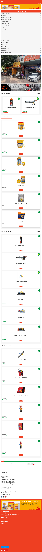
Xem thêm (39, 93)
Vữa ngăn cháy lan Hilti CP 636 (21, 431)
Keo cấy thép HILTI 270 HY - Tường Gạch (21, 335)
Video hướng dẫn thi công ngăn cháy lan (8, 484)
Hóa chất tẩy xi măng (5, 38)
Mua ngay (5, 112)
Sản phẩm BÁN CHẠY (5, 93)
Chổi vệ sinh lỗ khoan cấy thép (21, 281)
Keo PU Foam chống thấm (6, 52)
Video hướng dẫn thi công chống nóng (7, 483)
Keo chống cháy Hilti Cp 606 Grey (21, 359)
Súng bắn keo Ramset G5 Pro (30, 107)
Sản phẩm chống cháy (5, 48)
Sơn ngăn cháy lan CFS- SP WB (21, 377)
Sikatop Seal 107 (21, 185)
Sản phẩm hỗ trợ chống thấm (6, 17)
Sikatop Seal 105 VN (21, 167)
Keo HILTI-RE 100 (21, 299)
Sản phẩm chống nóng (5, 50)
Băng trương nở (4, 29)
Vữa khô (2, 34)
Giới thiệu (39, 3)
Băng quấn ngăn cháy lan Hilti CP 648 (21, 395)
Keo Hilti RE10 (21, 317)
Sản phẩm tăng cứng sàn (5, 25)
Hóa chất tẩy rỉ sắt (4, 36)
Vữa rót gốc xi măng (5, 21)
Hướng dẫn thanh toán (5, 492)
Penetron (21, 221)
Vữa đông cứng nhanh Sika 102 (21, 203)
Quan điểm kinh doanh (5, 475)
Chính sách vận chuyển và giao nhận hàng (8, 491)
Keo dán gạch (3, 15)
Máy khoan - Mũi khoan (5, 42)
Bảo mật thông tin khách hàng (6, 488)
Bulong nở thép (4, 46)
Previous (40, 68)
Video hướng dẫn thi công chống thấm (7, 481)
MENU (2, 1)
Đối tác (2, 460)
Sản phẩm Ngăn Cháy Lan (7, 345)
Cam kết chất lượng (4, 476)
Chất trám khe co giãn (5, 23)
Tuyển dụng (3, 477)
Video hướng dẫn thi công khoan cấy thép (8, 482)
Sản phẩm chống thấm (5, 13)
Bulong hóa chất (4, 44)
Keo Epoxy (3, 27)
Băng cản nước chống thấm (6, 19)
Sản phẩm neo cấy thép (5, 40)
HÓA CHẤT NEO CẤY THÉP (6, 231)
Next (2, 68)
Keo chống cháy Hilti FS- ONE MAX (21, 413)
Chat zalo (5, 547)
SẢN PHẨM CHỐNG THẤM (6, 117)
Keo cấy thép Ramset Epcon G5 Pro (11, 107)
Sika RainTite (21, 149)
